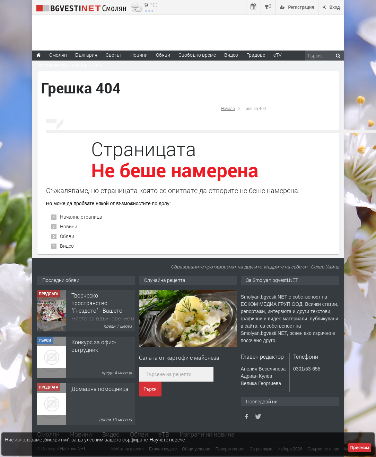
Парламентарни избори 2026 (69, 65)
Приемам (359, 447)
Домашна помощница (100, 388)
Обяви (67, 236)
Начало (228, 108)
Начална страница (81, 216)
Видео (67, 246)
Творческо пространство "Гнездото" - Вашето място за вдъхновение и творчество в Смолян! (102, 311)
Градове (255, 55)
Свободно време (197, 55)
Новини (139, 55)
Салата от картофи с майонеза (179, 357)
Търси (150, 389)
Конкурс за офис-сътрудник (93, 345)
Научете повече (167, 439)
